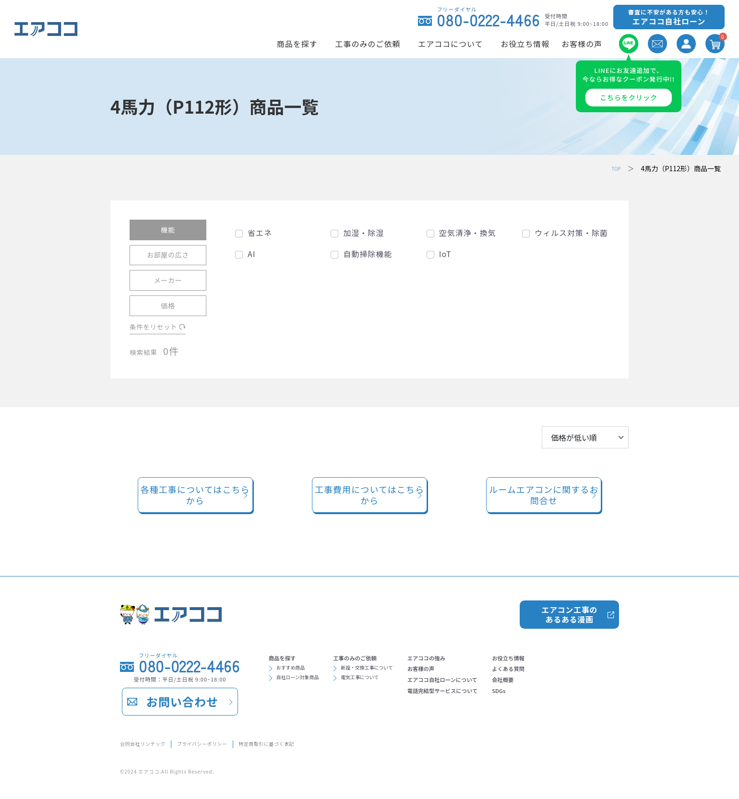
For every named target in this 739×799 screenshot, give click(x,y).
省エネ (260, 232)
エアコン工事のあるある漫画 (568, 609)
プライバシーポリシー (236, 742)
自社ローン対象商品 (308, 684)
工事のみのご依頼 (383, 656)
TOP (614, 168)
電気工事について (387, 684)
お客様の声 (468, 672)
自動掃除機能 (367, 253)
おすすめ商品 (298, 671)
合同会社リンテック (152, 742)
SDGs (572, 702)
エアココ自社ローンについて (498, 687)
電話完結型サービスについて (498, 702)
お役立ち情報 (586, 656)
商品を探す (289, 656)
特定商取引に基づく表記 (327, 742)
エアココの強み (475, 656)
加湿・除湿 (363, 232)
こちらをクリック (628, 97)
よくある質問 (586, 672)
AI (251, 253)
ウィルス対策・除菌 (571, 232)
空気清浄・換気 (467, 232)
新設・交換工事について (397, 671)
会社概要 (578, 687)
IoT (445, 253)
